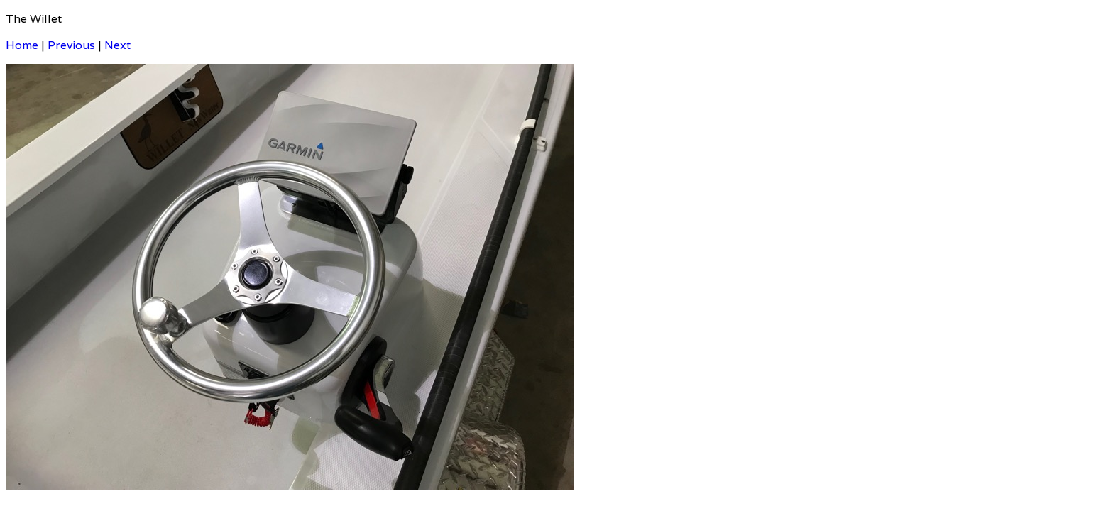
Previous (71, 45)
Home (22, 45)
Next (117, 45)
